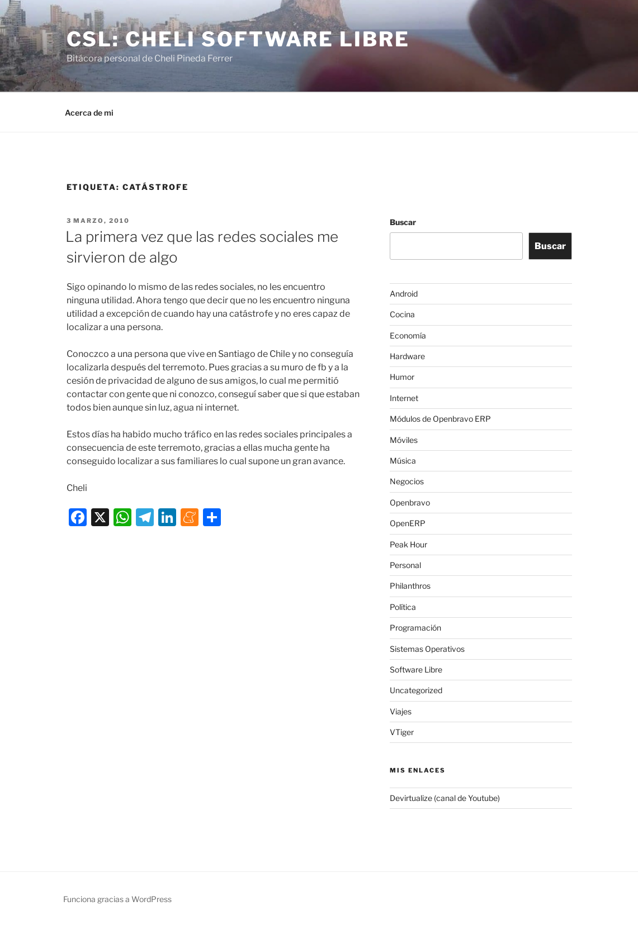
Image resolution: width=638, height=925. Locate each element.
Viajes (401, 711)
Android (404, 293)
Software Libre (416, 669)
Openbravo (410, 502)
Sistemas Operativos (427, 649)
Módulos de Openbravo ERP (440, 418)
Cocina (402, 314)
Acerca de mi (89, 112)
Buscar (403, 222)
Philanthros (410, 585)
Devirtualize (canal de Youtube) (445, 798)
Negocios (407, 481)
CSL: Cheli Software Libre (238, 39)
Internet (404, 398)
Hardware (407, 356)
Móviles (404, 440)
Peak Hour (408, 544)
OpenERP (408, 523)
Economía (408, 335)
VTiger (402, 732)
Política (403, 607)
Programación (415, 627)
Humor (402, 377)
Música (403, 460)
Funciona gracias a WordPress (117, 899)
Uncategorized (416, 690)
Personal (405, 565)
